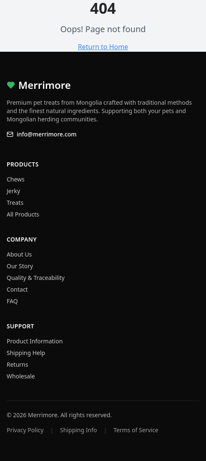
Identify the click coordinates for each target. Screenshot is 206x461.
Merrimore (39, 85)
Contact (17, 289)
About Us (19, 254)
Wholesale (21, 376)
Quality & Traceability (36, 278)
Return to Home (103, 46)
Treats (15, 203)
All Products (23, 214)
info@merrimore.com (42, 134)
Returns (17, 364)
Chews (16, 179)
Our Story (20, 266)
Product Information (35, 341)
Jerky (13, 191)
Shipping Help (26, 353)
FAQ (12, 301)
